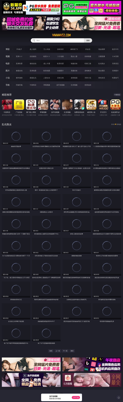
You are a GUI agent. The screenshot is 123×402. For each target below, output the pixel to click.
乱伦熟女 (101, 63)
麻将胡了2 (74, 49)
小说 (8, 77)
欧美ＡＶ (46, 56)
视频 (8, 56)
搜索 (88, 40)
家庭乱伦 (33, 78)
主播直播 (101, 56)
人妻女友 (46, 78)
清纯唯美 (88, 71)
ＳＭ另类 (115, 56)
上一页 (58, 351)
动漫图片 (60, 71)
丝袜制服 (88, 56)
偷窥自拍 (19, 71)
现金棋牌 (101, 49)
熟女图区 (101, 71)
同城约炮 (19, 85)
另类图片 (115, 71)
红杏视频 (74, 85)
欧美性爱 (60, 63)
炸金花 (87, 49)
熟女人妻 (74, 56)
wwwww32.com (61, 35)
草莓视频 (46, 85)
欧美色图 (46, 71)
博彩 (8, 49)
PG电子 (19, 49)
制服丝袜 (74, 63)
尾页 (72, 351)
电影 (8, 63)
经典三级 (88, 63)
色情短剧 (88, 85)
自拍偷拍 (33, 56)
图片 (8, 70)
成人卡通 (46, 63)
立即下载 (76, 397)
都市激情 (19, 78)
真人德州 (33, 49)
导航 (8, 85)
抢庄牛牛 (115, 49)
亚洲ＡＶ (19, 56)
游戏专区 (60, 49)
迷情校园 (74, 78)
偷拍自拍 (33, 63)
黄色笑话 (101, 78)
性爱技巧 (115, 78)
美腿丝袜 (74, 71)
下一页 (65, 351)
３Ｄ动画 (60, 56)
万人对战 (46, 49)
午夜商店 (33, 85)
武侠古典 (60, 78)
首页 (50, 351)
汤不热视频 (60, 85)
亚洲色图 (33, 71)
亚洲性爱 (19, 63)
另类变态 (115, 63)
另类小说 (88, 78)
